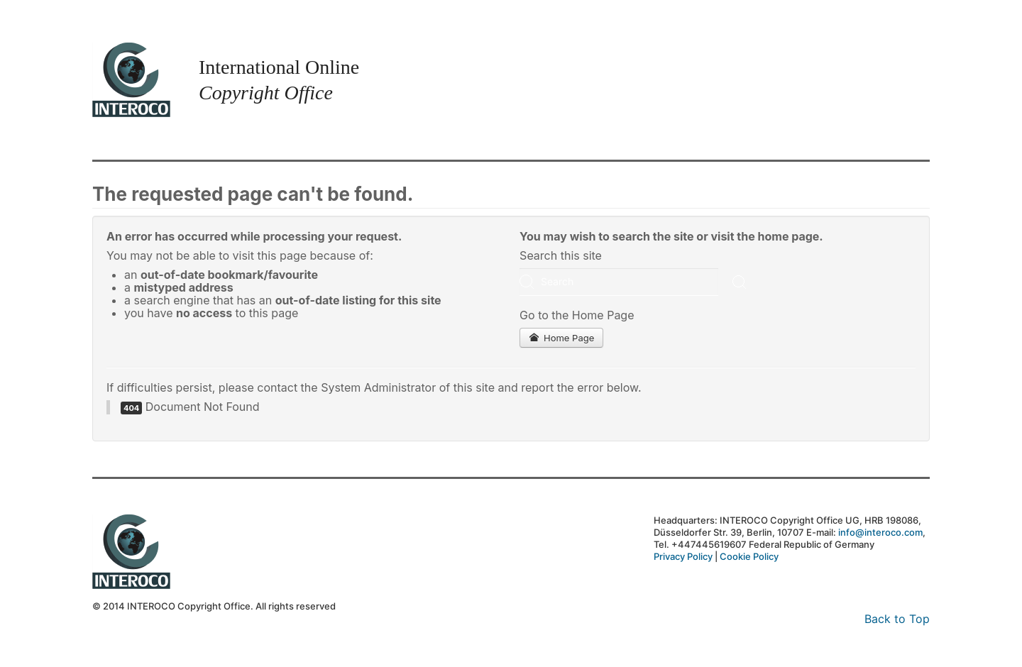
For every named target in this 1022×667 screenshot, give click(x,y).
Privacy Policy (683, 556)
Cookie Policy (749, 556)
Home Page (561, 337)
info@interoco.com (880, 532)
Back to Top (897, 619)
